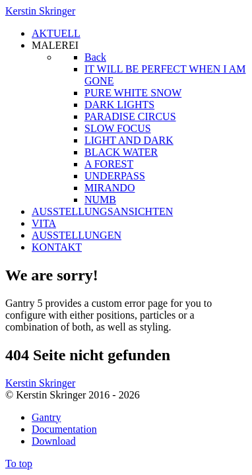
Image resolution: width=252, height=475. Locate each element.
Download (54, 441)
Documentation (64, 429)
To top (18, 463)
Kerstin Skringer (40, 10)
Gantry (46, 417)
